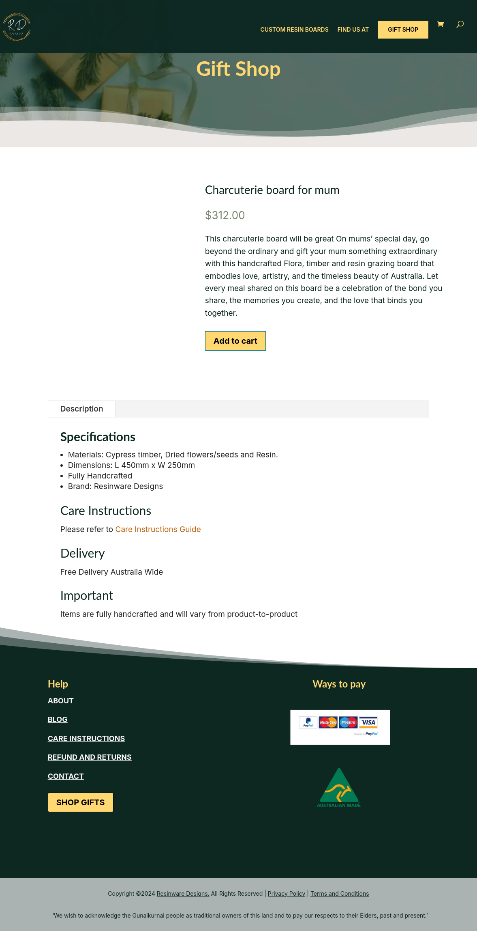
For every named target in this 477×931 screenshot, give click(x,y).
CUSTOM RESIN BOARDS (294, 30)
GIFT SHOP (403, 29)
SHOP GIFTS (80, 802)
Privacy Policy (287, 893)
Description (81, 409)
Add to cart (235, 341)
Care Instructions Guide (158, 529)
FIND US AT (353, 30)
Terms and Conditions (339, 893)
